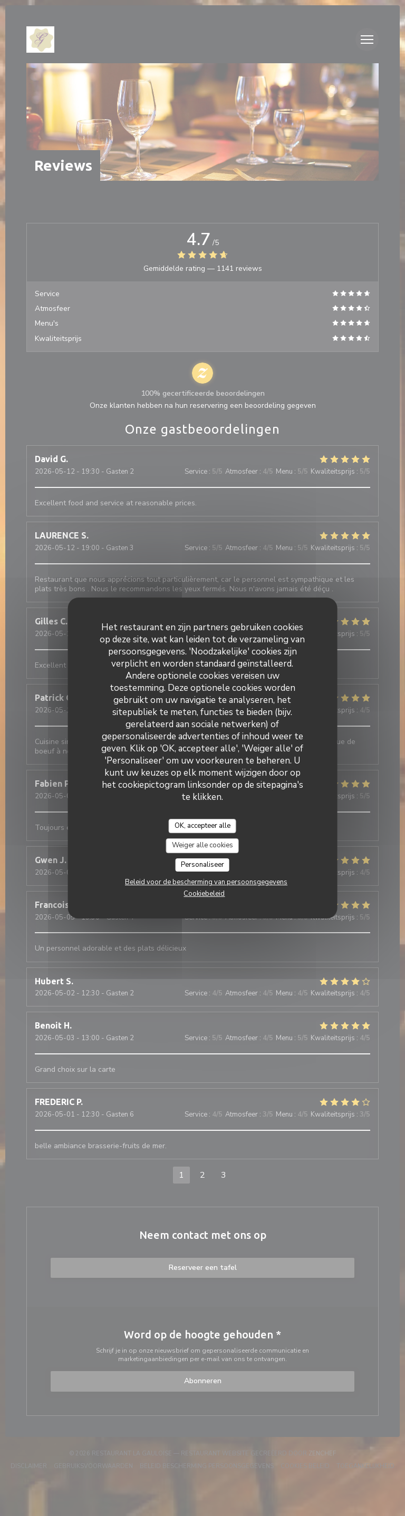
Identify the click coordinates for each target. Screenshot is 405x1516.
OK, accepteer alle (202, 825)
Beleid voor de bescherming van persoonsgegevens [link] (206, 882)
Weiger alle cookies (202, 845)
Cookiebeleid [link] (204, 893)
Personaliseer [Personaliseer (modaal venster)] (202, 864)
